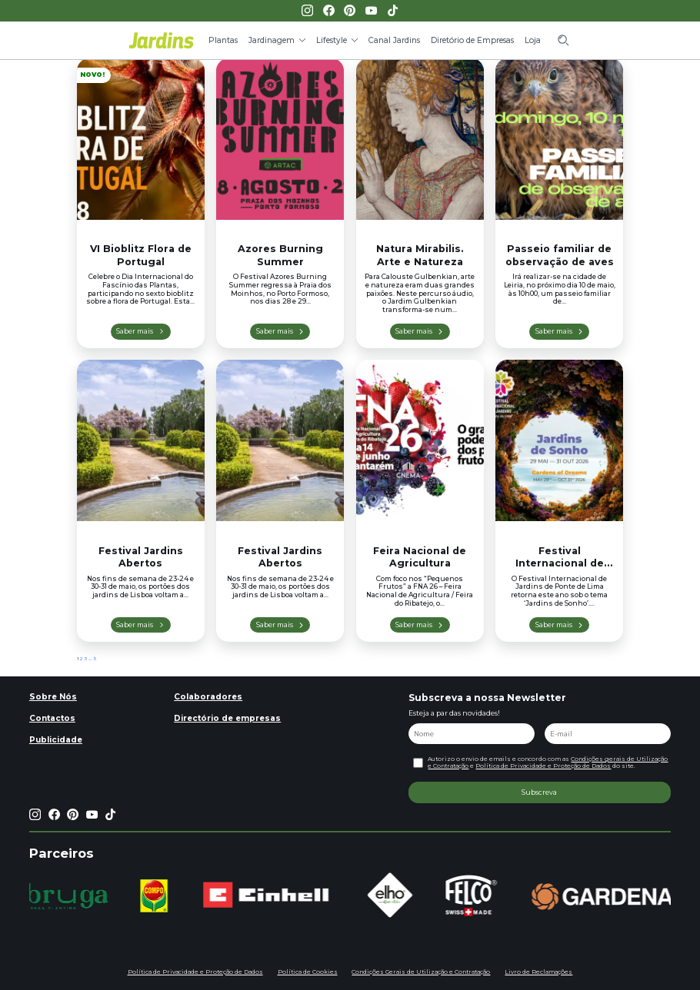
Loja (533, 40)
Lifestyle (331, 40)
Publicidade (55, 740)
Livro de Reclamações (538, 971)
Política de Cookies (308, 971)
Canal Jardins (394, 40)
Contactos (52, 718)
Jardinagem (271, 40)
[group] (71, 896)
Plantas (223, 40)
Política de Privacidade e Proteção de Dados (543, 765)
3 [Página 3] (86, 659)
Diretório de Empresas (472, 40)
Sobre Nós (53, 697)
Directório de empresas (227, 718)
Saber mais (134, 331)
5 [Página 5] (94, 659)
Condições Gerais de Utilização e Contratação (421, 971)
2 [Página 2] (81, 659)
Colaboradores (208, 697)
